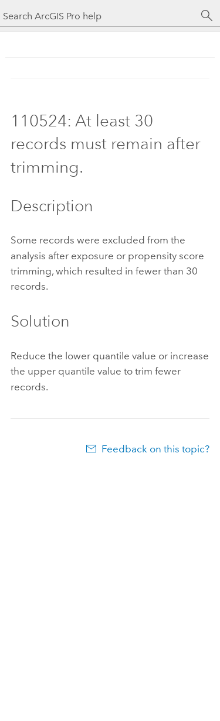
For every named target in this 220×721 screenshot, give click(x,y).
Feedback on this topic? (155, 449)
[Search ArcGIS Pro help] (98, 16)
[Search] (207, 16)
